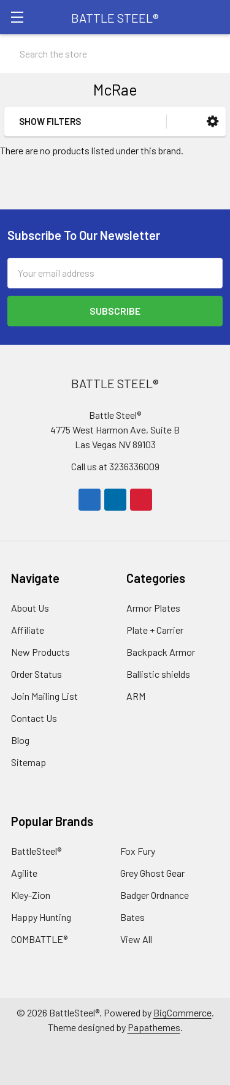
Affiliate (27, 630)
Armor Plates (153, 608)
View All (136, 939)
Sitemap (28, 762)
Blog (20, 740)
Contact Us (34, 718)
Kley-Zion (30, 895)
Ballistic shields (158, 674)
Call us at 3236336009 (115, 466)
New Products (40, 652)
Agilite (24, 873)
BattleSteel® (36, 851)
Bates (132, 917)
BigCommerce (182, 1012)
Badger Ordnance (154, 895)
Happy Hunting (41, 917)
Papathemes (154, 1027)
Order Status (36, 674)
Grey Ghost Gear (152, 873)
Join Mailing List (44, 696)
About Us (30, 608)
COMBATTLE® (39, 939)
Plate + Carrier (154, 630)
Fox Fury (137, 851)
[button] (212, 121)
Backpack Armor (160, 652)
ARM (135, 696)
